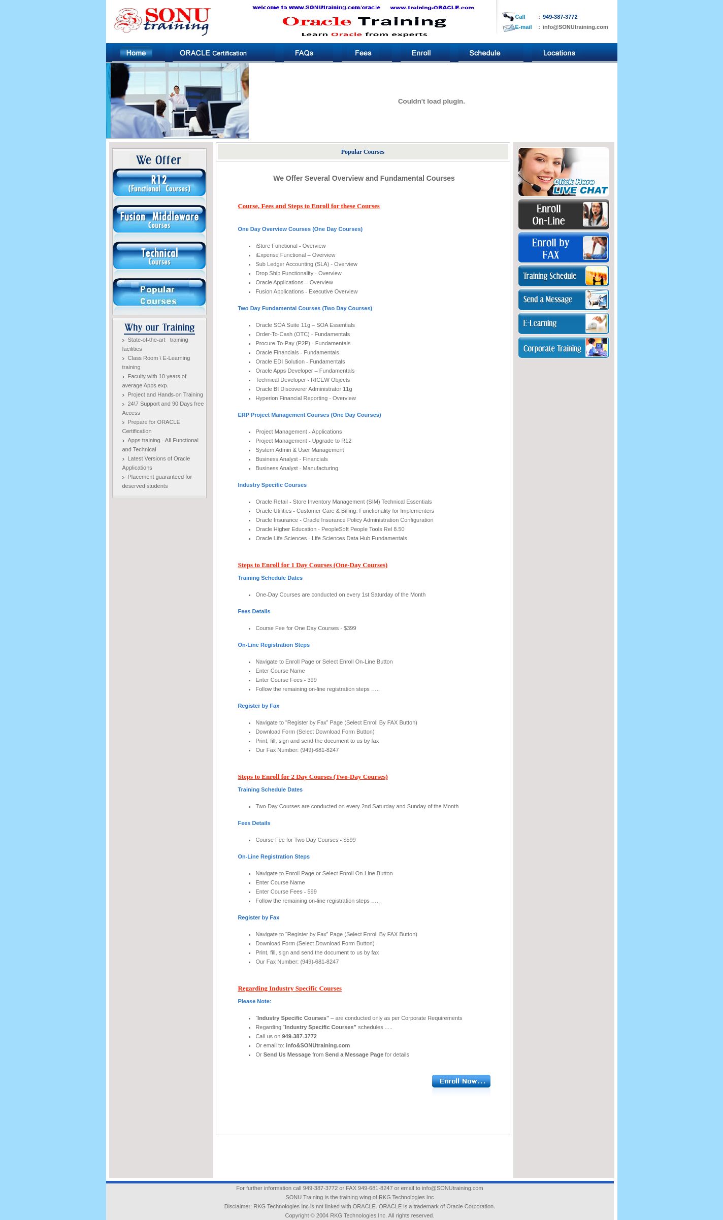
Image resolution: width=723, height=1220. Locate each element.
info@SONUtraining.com (575, 27)
